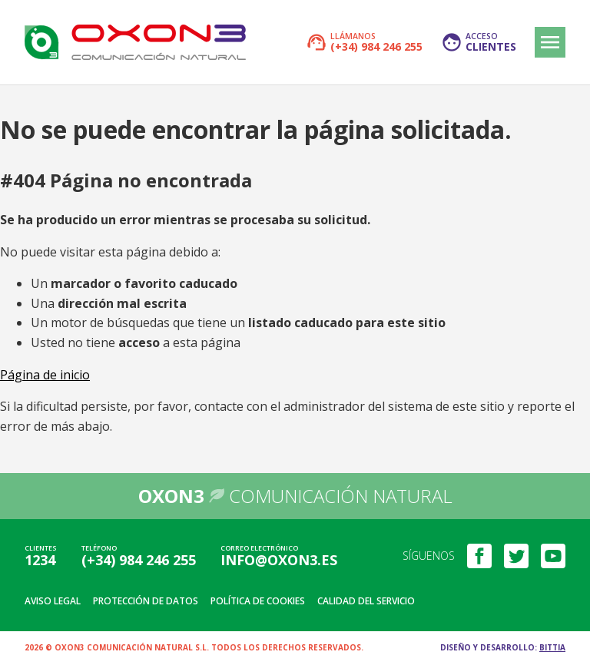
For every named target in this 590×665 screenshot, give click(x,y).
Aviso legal (53, 600)
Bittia (552, 647)
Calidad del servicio (366, 600)
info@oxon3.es (278, 560)
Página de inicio (45, 374)
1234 (40, 560)
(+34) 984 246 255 (138, 560)
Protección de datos (145, 600)
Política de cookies (257, 600)
